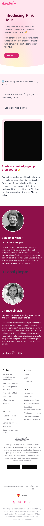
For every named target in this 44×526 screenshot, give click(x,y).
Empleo (27, 374)
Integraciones (8, 400)
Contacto (28, 381)
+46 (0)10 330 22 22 (33, 487)
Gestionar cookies (31, 400)
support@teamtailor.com (13, 486)
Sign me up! (11, 55)
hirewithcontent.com (13, 263)
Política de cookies (32, 403)
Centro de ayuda (9, 423)
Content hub (8, 419)
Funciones (7, 396)
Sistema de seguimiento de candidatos (9, 377)
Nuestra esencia (9, 416)
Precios (6, 403)
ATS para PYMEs (10, 393)
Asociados (7, 426)
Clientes (27, 378)
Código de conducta (32, 413)
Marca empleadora (10, 383)
